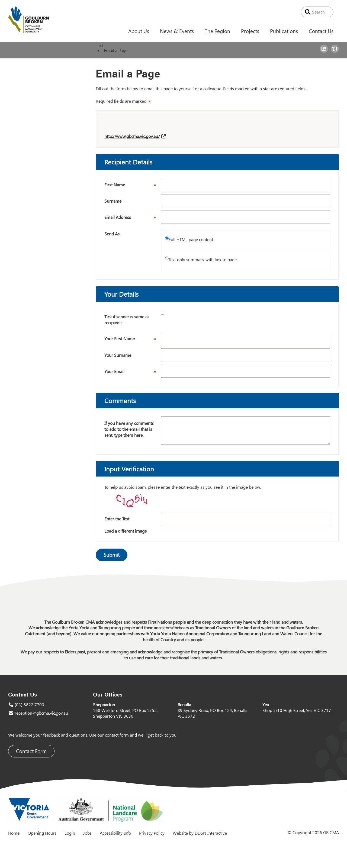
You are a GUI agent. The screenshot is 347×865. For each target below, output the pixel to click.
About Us (138, 30)
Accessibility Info (115, 833)
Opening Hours (42, 833)
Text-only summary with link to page (203, 259)
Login (70, 833)
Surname (112, 201)
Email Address (132, 218)
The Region (217, 30)
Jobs (87, 833)
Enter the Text (116, 518)
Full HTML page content (191, 239)
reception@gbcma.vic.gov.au (41, 713)
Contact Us (321, 30)
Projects (250, 30)
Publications (284, 30)
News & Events (177, 30)
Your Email (132, 373)
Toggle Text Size (335, 52)
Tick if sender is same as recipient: (126, 319)
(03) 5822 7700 (29, 704)
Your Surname (117, 355)
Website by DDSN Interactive (200, 833)
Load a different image (125, 531)
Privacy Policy (152, 833)
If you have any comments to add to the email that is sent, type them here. (129, 429)
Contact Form (31, 751)
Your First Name (132, 340)
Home (14, 833)
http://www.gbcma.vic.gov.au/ (132, 136)
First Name (132, 186)
